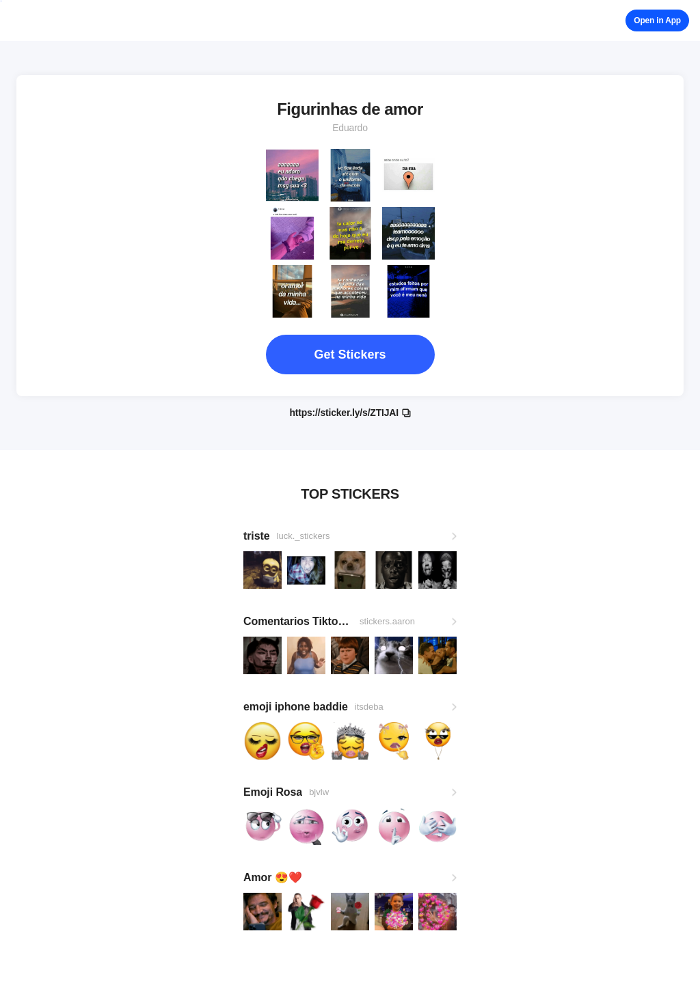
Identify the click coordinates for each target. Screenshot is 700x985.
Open (657, 20)
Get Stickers (350, 354)
